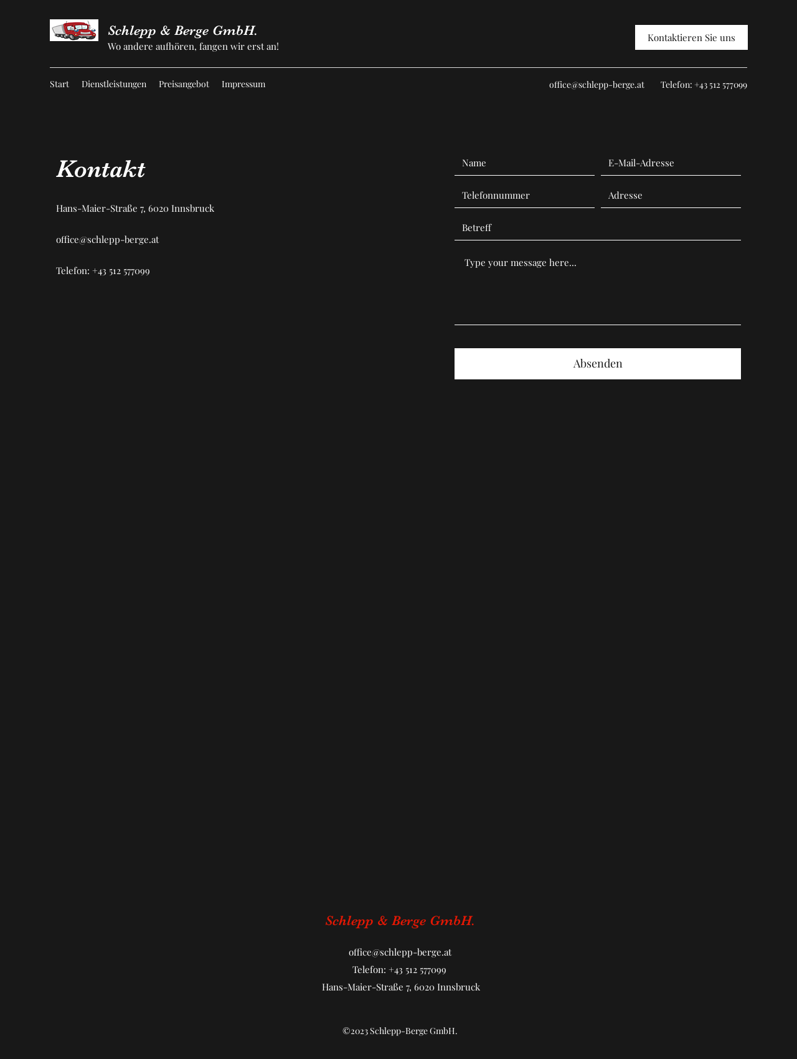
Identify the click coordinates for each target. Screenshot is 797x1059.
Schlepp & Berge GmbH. (183, 30)
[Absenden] (598, 363)
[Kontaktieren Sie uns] (691, 37)
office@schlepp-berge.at (596, 84)
